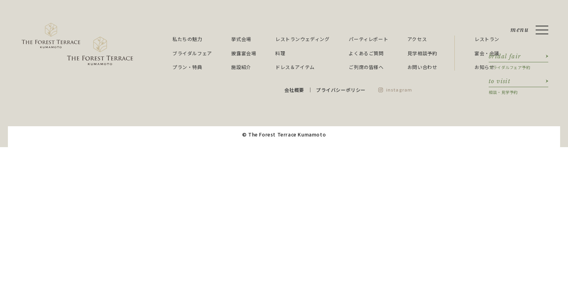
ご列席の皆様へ (366, 67)
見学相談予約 (422, 53)
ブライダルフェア (192, 53)
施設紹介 (241, 67)
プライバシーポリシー (341, 89)
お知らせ (484, 67)
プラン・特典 (187, 67)
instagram (399, 89)
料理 (280, 53)
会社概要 (294, 89)
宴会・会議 (487, 53)
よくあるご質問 (366, 53)
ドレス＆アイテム (295, 67)
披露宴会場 (243, 53)
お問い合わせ (422, 67)
